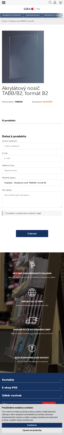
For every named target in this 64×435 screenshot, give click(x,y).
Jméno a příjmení (9, 141)
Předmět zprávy (8, 178)
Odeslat (32, 233)
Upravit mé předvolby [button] (32, 430)
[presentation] (32, 223)
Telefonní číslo (8, 165)
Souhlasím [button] (32, 425)
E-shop (4, 21)
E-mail (4, 153)
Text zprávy (7, 190)
